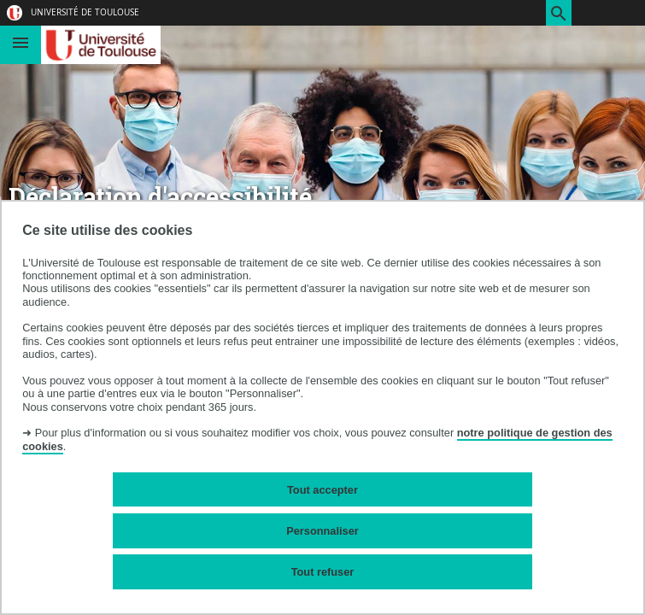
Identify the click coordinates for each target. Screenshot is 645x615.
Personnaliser (322, 530)
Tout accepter (322, 489)
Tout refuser (323, 571)
